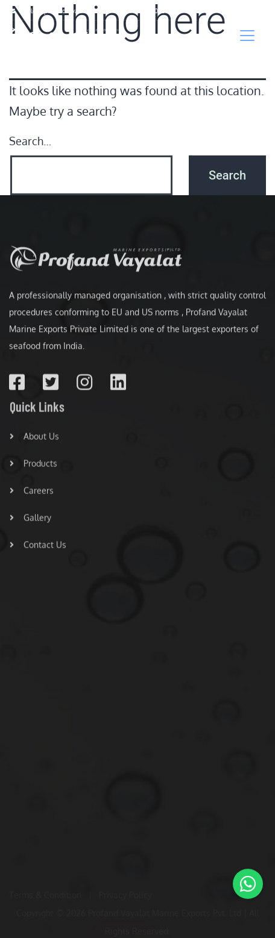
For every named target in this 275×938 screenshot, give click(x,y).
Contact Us (38, 548)
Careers (32, 494)
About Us (34, 440)
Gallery (30, 521)
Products (33, 467)
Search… (30, 141)
